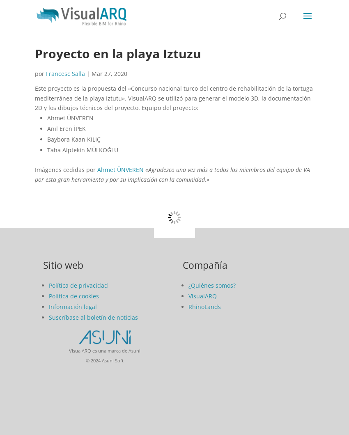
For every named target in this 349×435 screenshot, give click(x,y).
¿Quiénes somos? (212, 285)
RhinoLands (204, 307)
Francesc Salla (65, 74)
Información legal (73, 307)
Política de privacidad (78, 285)
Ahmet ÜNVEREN (120, 170)
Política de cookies (74, 296)
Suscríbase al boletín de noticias (93, 317)
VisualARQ (202, 296)
